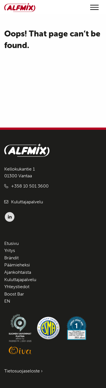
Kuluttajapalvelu (27, 201)
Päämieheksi (17, 265)
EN (7, 301)
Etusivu (11, 243)
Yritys (9, 250)
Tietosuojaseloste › (23, 371)
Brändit (11, 257)
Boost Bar (14, 294)
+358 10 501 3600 (30, 186)
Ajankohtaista (17, 272)
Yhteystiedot (16, 286)
